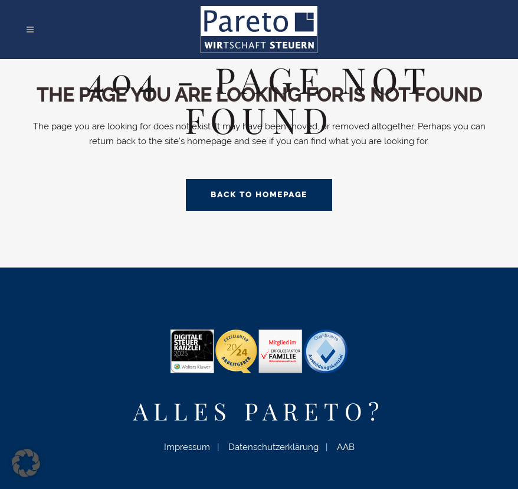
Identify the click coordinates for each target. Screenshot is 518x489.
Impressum (187, 447)
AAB (346, 447)
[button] (26, 463)
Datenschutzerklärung (273, 447)
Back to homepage (259, 194)
